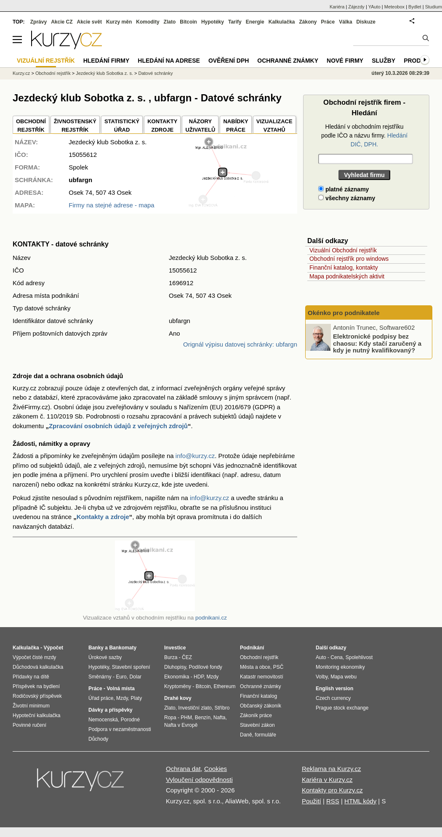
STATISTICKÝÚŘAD (121, 125)
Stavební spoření (131, 667)
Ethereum (224, 686)
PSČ (278, 667)
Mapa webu (343, 677)
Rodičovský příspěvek (37, 696)
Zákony (308, 22)
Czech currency (333, 698)
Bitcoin (188, 22)
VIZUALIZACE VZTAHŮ (274, 125)
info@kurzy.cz (195, 455)
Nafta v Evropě (180, 725)
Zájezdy (356, 6)
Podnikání (252, 648)
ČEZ (187, 657)
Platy (136, 698)
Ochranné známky (287, 60)
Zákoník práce (256, 715)
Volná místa (120, 688)
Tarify (235, 22)
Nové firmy (345, 60)
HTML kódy (360, 801)
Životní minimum (31, 706)
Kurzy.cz (21, 73)
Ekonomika (176, 677)
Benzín (202, 717)
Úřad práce (100, 698)
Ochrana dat (183, 768)
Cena (336, 657)
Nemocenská (103, 720)
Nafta (219, 717)
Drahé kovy (178, 698)
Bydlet (414, 6)
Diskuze (366, 22)
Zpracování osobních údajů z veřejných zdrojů (118, 425)
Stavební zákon (257, 725)
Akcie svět (89, 22)
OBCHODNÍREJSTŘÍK (31, 125)
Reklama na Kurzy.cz (331, 768)
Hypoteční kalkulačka (36, 715)
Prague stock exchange (342, 708)
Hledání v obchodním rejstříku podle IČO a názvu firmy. (364, 135)
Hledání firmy (106, 60)
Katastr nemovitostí (261, 677)
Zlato (170, 22)
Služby (383, 60)
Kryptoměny (177, 686)
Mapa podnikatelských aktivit (346, 276)
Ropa (170, 717)
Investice (175, 648)
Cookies (215, 768)
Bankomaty (122, 648)
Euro (121, 677)
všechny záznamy (346, 198)
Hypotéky (212, 22)
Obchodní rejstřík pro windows (349, 258)
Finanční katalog (258, 696)
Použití (311, 801)
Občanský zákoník (260, 706)
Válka (345, 22)
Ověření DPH (228, 60)
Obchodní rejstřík (53, 73)
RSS (332, 801)
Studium (433, 6)
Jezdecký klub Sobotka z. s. (104, 73)
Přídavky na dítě (31, 677)
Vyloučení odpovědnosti (199, 779)
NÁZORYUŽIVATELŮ (200, 125)
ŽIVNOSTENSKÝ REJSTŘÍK (75, 125)
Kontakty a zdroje (103, 516)
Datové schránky (155, 73)
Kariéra (337, 6)
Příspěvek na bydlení (36, 686)
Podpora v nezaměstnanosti (119, 729)
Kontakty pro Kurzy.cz (332, 790)
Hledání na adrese (169, 60)
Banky (96, 648)
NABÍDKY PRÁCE (235, 125)
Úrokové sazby (105, 657)
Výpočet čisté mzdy (34, 657)
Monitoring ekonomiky (340, 667)
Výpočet (53, 648)
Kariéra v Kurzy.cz (327, 779)
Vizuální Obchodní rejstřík (343, 250)
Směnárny (100, 677)
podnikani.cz (211, 618)
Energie (255, 22)
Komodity (147, 22)
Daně (246, 735)
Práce (328, 22)
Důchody (98, 739)
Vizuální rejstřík (46, 60)
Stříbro (221, 708)
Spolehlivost (359, 657)
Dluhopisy (175, 667)
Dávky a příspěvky (110, 710)
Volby (322, 677)
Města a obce (255, 667)
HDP (199, 677)
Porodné (130, 720)
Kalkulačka (282, 22)
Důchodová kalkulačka (38, 667)
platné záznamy (343, 189)
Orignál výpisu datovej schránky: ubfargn (240, 344)
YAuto (374, 6)
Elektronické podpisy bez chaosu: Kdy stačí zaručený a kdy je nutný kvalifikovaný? (377, 343)
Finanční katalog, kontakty (343, 267)
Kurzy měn (119, 22)
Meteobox (394, 6)
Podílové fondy (205, 667)
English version (334, 688)
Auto (321, 657)
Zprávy (38, 22)
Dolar (135, 677)
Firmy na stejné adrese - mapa (111, 205)
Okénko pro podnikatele (344, 312)
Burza (170, 657)
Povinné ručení (29, 725)
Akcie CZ (61, 22)
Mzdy (122, 698)
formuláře (265, 735)
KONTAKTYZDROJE (162, 125)
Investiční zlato (194, 708)
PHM (186, 717)
